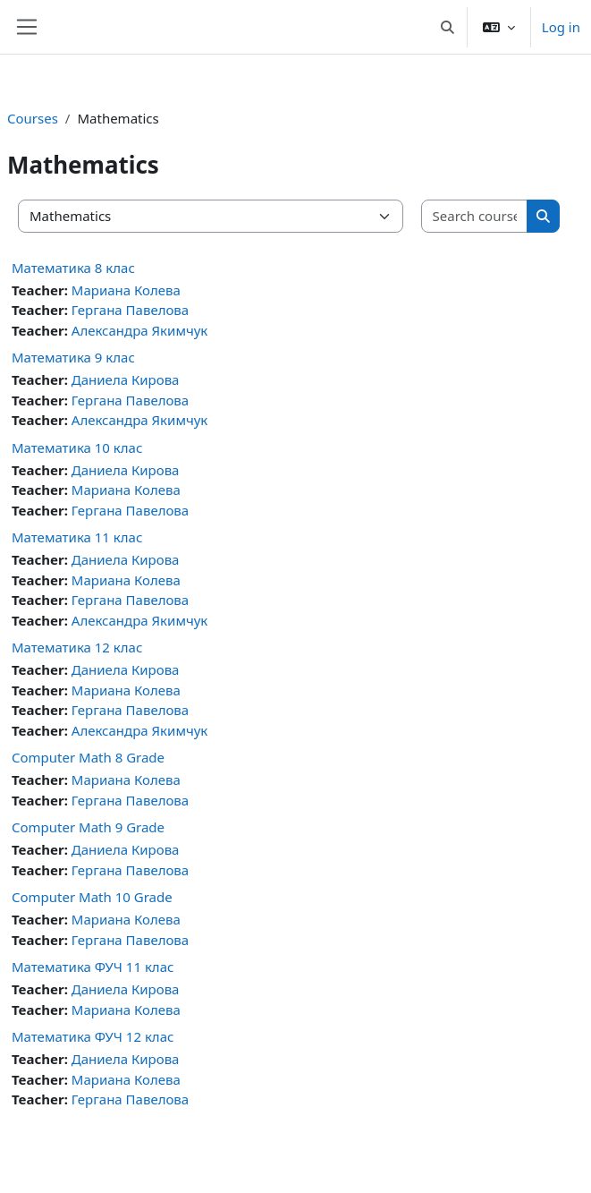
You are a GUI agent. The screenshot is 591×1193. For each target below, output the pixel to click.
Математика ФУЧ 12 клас (92, 1036)
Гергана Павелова (130, 310)
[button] (447, 27)
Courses (32, 118)
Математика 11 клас (77, 537)
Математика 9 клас (73, 357)
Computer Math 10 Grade (92, 897)
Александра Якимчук (140, 330)
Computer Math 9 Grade (88, 827)
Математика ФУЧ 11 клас (92, 967)
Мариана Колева (126, 290)
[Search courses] (475, 216)
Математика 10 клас (77, 447)
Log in (561, 27)
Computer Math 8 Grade (88, 757)
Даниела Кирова (126, 379)
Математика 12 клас (77, 647)
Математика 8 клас (73, 268)
